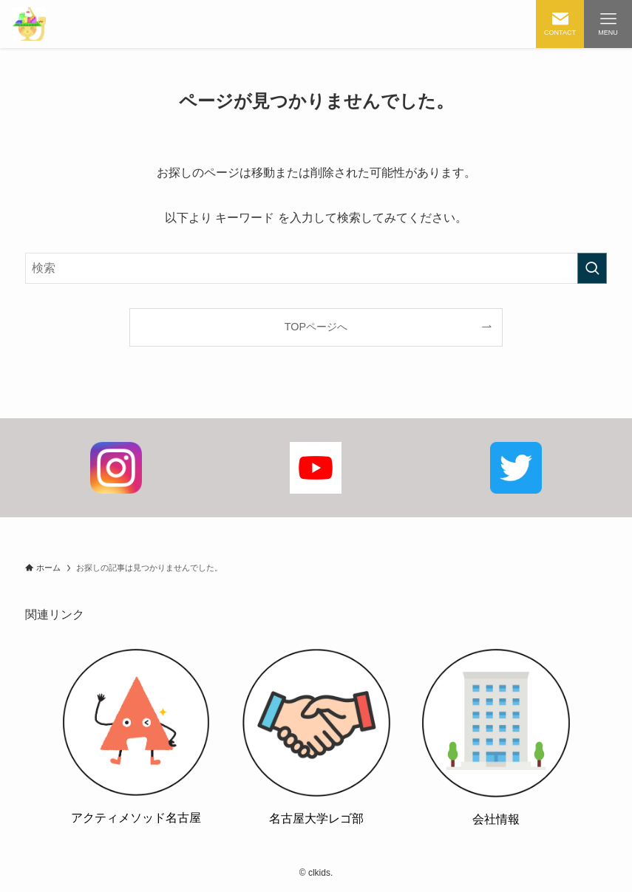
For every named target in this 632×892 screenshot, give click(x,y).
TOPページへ (316, 327)
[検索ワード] (316, 268)
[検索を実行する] (592, 268)
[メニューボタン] (608, 24)
